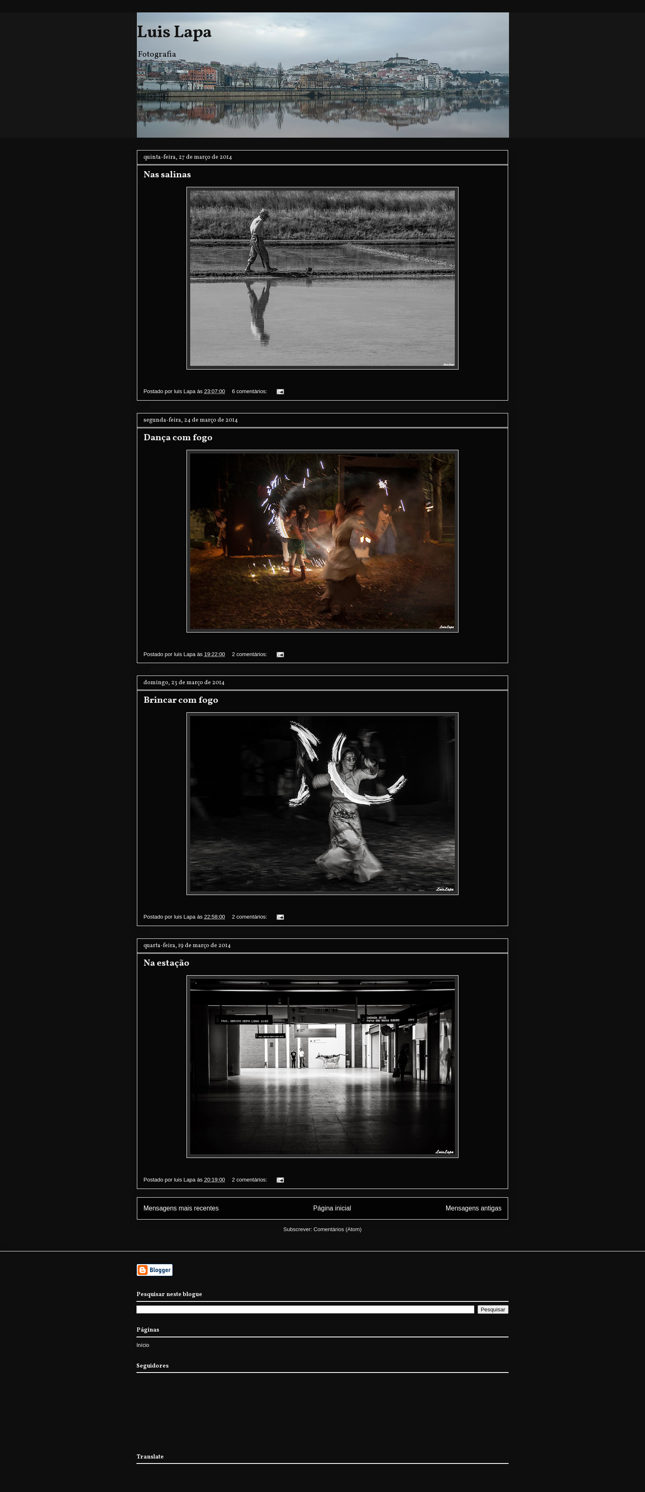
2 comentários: (250, 654)
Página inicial (332, 1208)
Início (142, 1345)
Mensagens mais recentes (181, 1208)
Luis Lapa (174, 33)
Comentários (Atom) (337, 1229)
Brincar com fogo (180, 700)
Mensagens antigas (474, 1208)
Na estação (166, 963)
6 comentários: (250, 391)
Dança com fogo (178, 438)
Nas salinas (167, 175)
